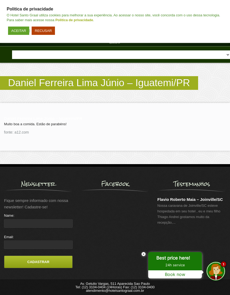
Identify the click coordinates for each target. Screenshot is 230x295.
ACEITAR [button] (18, 31)
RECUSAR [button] (43, 31)
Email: (9, 237)
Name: (9, 215)
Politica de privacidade (74, 20)
